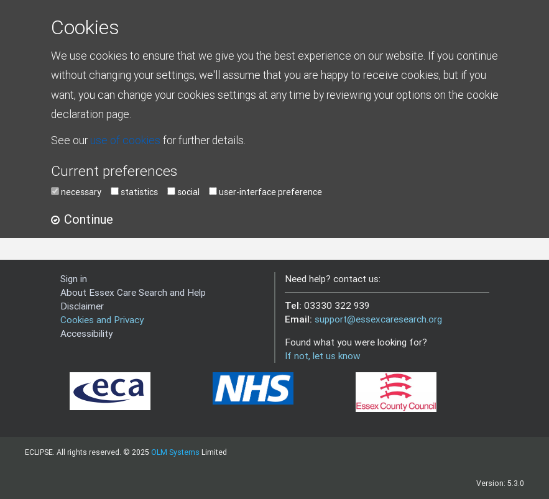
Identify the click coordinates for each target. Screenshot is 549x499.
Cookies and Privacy (102, 320)
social (188, 192)
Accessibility (86, 333)
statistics (139, 192)
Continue (88, 219)
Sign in (73, 279)
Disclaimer (82, 306)
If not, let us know (323, 356)
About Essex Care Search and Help (133, 292)
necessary (81, 192)
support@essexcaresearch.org (378, 319)
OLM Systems (175, 452)
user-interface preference (270, 192)
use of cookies (125, 140)
